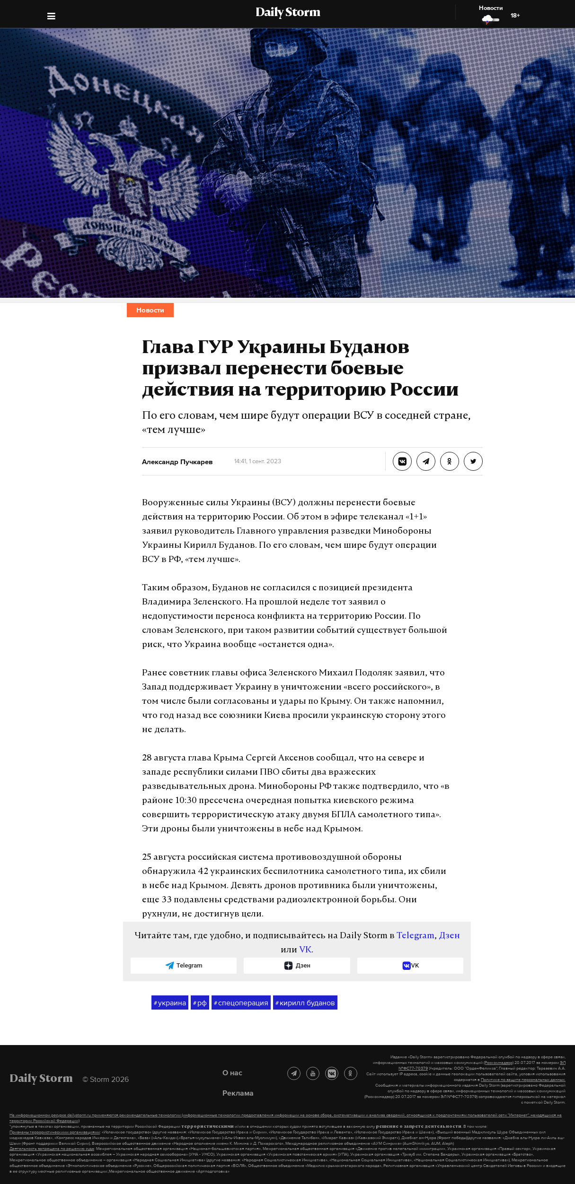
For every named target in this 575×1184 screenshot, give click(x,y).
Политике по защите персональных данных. (523, 1079)
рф (200, 1003)
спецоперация (241, 1003)
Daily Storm (288, 13)
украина (170, 1003)
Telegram (415, 936)
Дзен (449, 936)
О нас (232, 1072)
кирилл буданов (305, 1003)
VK (305, 950)
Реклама (238, 1093)
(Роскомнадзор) (498, 1062)
